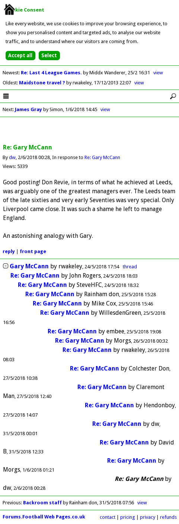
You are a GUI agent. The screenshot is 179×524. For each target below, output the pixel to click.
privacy (147, 517)
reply (9, 251)
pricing (127, 517)
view (158, 72)
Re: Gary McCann (102, 157)
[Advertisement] (89, 131)
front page (33, 251)
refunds (168, 517)
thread (130, 266)
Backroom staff (42, 502)
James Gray (28, 109)
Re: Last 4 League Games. (52, 72)
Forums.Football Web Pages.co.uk (44, 517)
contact (107, 517)
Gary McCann (29, 266)
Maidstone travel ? (42, 82)
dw (12, 157)
